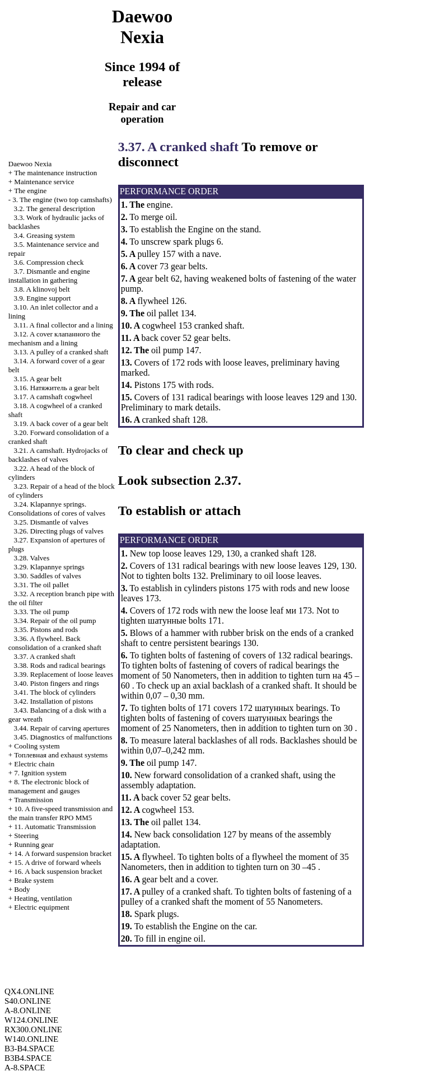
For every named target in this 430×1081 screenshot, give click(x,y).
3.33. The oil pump (41, 611)
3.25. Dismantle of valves (51, 522)
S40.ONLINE (27, 1000)
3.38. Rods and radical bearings (60, 665)
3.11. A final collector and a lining (63, 325)
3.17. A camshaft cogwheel (53, 396)
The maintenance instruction (55, 173)
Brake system (33, 880)
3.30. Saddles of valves (47, 576)
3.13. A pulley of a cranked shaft (61, 352)
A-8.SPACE (24, 1067)
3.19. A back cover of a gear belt (61, 423)
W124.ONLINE (31, 1020)
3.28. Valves (32, 558)
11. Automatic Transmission (55, 826)
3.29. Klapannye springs (49, 567)
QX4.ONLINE (29, 991)
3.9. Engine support (42, 298)
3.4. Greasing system (44, 235)
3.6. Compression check (49, 262)
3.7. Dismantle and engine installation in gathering (49, 275)
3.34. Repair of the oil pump (55, 620)
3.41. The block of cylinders (55, 692)
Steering (26, 835)
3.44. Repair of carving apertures (62, 728)
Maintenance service (44, 181)
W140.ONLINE (31, 1039)
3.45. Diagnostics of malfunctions (63, 737)
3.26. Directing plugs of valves (59, 531)
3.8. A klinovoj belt (42, 289)
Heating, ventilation (43, 898)
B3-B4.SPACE (29, 1048)
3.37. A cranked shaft (45, 656)
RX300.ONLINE (33, 1029)
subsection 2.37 (194, 480)
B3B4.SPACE (28, 1058)
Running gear (33, 844)
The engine (30, 190)
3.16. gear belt (57, 387)
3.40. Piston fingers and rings (56, 683)
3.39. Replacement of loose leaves (64, 674)
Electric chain (34, 764)
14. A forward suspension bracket (62, 853)
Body (22, 889)
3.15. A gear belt (38, 379)
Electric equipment (41, 907)
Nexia (30, 164)
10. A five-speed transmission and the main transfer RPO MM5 (60, 813)
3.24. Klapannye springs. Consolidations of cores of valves (56, 508)
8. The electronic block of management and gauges (48, 786)
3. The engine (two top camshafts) (61, 199)
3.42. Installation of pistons (54, 701)
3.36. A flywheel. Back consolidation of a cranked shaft (54, 643)
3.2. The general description (54, 208)
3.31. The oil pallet (41, 585)
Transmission (33, 799)
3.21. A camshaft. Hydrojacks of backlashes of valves (58, 455)
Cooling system (36, 746)
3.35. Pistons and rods (46, 629)
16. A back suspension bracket (58, 871)
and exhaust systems (61, 755)
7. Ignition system (40, 773)
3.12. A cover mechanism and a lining (54, 338)
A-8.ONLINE (27, 1010)
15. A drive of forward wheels (57, 862)
